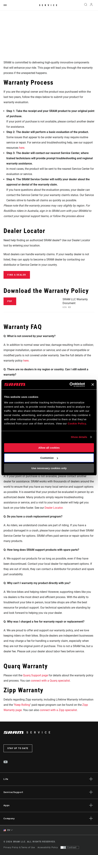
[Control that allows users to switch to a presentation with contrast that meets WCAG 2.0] (69, 847)
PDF (9, 301)
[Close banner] (92, 384)
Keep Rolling (22, 704)
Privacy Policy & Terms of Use (19, 847)
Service (49, 5)
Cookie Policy (77, 423)
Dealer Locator (54, 507)
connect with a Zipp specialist (58, 710)
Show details (79, 436)
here (21, 147)
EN (7, 830)
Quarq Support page (35, 675)
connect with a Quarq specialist (50, 680)
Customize (49, 457)
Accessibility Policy (48, 847)
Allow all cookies (49, 447)
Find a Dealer (16, 275)
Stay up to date (17, 748)
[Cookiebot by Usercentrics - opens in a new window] (69, 384)
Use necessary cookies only (49, 468)
